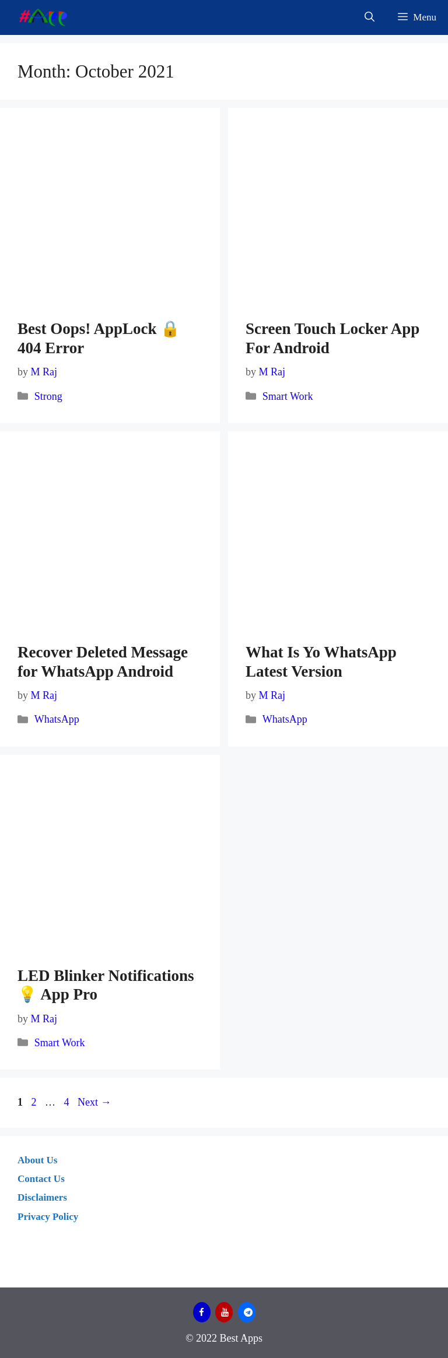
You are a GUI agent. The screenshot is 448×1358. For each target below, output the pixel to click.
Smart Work (287, 396)
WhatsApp (56, 719)
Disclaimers (42, 1197)
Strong (48, 396)
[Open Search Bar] (369, 17)
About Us (38, 1160)
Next (94, 1102)
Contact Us (41, 1178)
